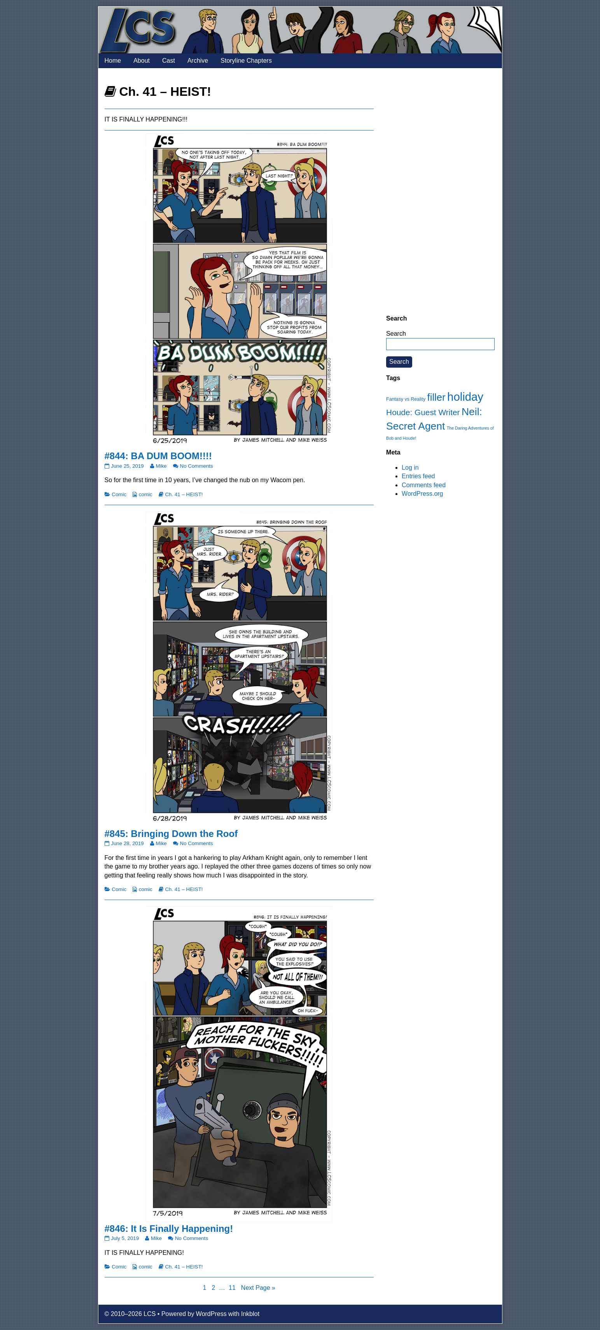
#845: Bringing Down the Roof (171, 833)
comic (145, 494)
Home (113, 60)
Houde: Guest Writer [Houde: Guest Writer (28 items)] (423, 412)
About (141, 60)
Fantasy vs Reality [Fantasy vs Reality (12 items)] (405, 399)
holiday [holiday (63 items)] (465, 396)
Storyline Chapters (246, 60)
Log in (410, 467)
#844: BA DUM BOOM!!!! (158, 456)
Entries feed (418, 476)
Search (396, 333)
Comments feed (424, 485)
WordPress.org (422, 493)
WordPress (211, 1314)
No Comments (196, 466)
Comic (119, 494)
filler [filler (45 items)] (436, 397)
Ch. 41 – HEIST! (184, 494)
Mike (161, 466)
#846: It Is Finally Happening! (169, 1228)
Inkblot (250, 1314)
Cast (168, 60)
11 (233, 1287)
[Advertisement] (440, 191)
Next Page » (258, 1287)
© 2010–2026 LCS (130, 1314)
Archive (197, 60)
